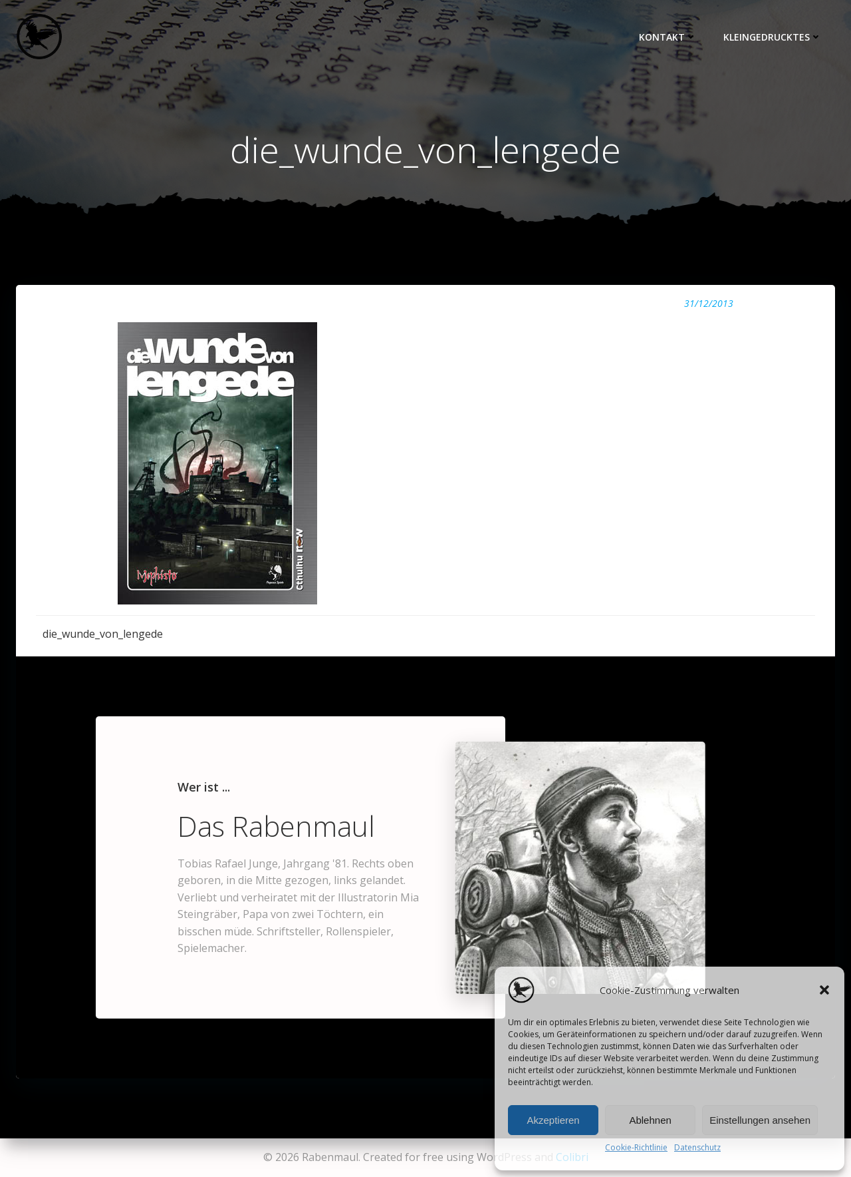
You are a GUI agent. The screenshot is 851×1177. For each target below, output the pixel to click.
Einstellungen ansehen (759, 1120)
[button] (824, 990)
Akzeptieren (553, 1120)
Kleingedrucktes (772, 37)
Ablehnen (650, 1120)
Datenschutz (697, 1147)
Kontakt (668, 37)
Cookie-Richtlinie (636, 1147)
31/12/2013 (708, 303)
